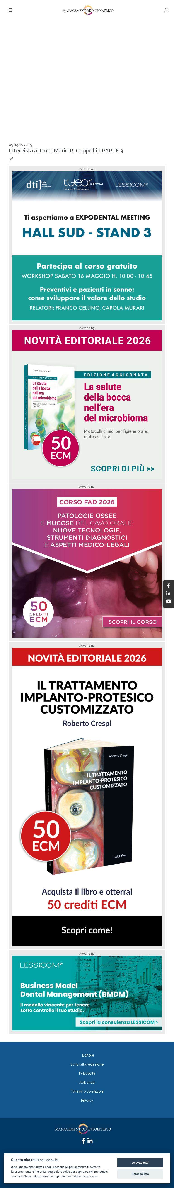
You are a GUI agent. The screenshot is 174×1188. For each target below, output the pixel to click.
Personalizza (140, 1174)
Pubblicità (87, 1073)
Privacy (87, 1100)
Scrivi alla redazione (87, 1064)
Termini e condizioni (87, 1091)
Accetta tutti (140, 1162)
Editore (88, 1055)
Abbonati (87, 1082)
